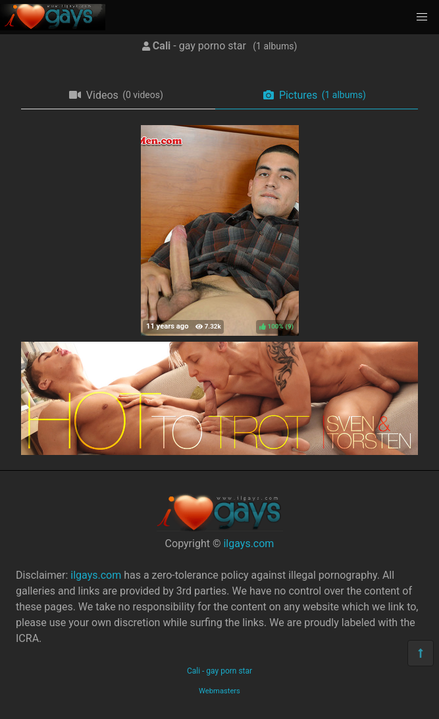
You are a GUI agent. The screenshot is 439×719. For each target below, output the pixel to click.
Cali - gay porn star (219, 671)
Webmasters (219, 691)
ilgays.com (248, 543)
